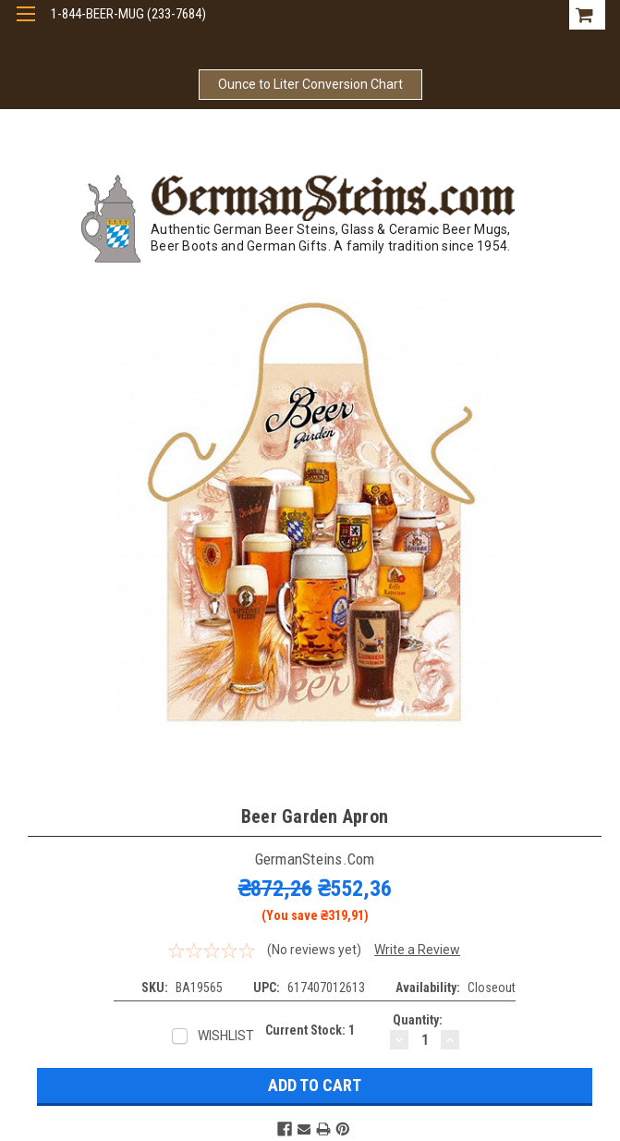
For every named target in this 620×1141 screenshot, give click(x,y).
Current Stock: (310, 1030)
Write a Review (417, 949)
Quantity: (418, 1019)
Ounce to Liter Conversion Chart (310, 84)
